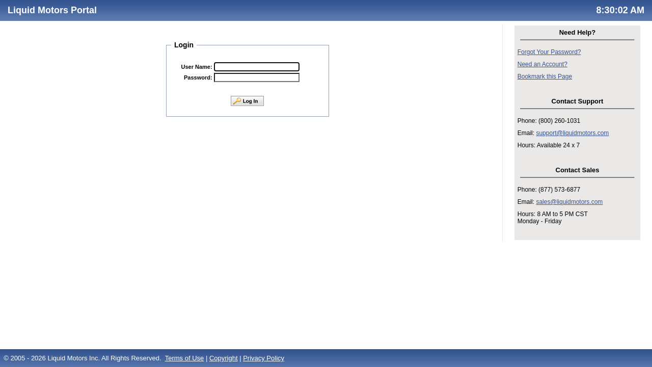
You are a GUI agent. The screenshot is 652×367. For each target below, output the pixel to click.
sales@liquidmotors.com (569, 201)
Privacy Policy (263, 358)
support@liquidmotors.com (572, 133)
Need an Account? (542, 64)
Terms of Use (184, 358)
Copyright (223, 358)
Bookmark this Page (545, 76)
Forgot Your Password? (549, 52)
